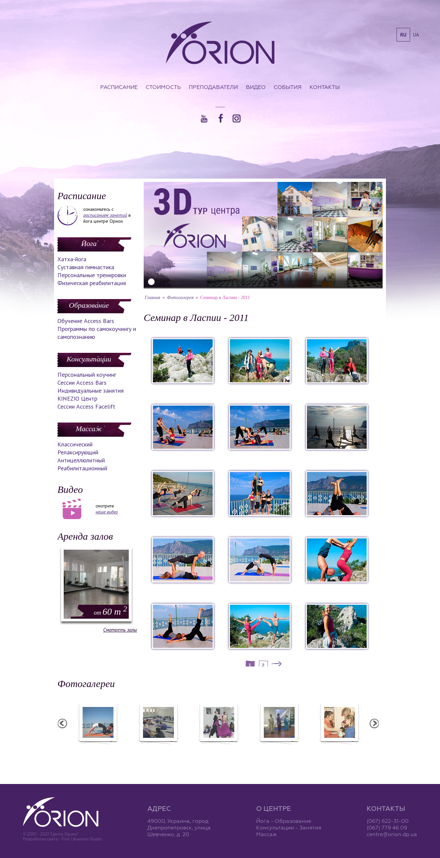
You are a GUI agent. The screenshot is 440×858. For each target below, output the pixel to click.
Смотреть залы (120, 630)
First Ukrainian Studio (82, 838)
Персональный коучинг (86, 374)
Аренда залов (85, 536)
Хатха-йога (71, 259)
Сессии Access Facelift (86, 406)
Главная (152, 297)
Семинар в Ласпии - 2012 (97, 748)
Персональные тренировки (91, 275)
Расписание (119, 87)
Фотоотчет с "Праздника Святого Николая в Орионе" (218, 751)
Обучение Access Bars (85, 321)
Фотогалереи (86, 683)
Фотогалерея (180, 297)
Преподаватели (213, 87)
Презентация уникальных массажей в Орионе (278, 751)
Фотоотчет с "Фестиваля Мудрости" (158, 751)
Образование (89, 305)
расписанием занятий (105, 215)
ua (416, 35)
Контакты (325, 87)
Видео (256, 87)
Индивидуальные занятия (90, 390)
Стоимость (163, 87)
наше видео (107, 512)
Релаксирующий (77, 452)
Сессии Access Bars (82, 382)
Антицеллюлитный (81, 460)
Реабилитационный (82, 468)
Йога (89, 243)
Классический (75, 444)
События (288, 87)
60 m (110, 611)
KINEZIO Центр (77, 398)
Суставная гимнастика (85, 267)
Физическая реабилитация (91, 283)
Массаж (89, 429)
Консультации (89, 359)
